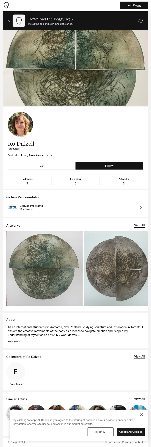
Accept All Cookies (131, 431)
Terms (116, 442)
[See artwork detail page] (44, 268)
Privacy (126, 442)
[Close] (141, 414)
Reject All (100, 431)
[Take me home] (6, 5)
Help (108, 442)
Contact (138, 442)
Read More (14, 341)
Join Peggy (134, 5)
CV (42, 165)
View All (139, 225)
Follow (109, 165)
